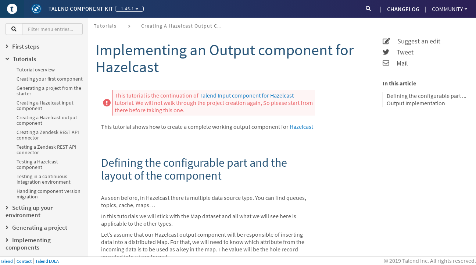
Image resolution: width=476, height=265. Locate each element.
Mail (395, 63)
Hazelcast (301, 126)
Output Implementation (416, 103)
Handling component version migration (48, 194)
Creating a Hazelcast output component (47, 120)
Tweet (398, 52)
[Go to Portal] (12, 9)
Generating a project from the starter (49, 91)
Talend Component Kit (81, 8)
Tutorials (105, 25)
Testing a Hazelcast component (37, 164)
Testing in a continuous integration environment (44, 179)
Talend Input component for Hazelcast (247, 95)
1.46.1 (129, 8)
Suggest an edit (411, 41)
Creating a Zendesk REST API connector (48, 135)
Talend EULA (47, 261)
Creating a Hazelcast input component (45, 105)
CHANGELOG (403, 9)
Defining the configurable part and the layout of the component (427, 95)
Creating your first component (50, 78)
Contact (24, 261)
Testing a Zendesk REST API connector (46, 150)
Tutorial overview (36, 69)
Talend (6, 261)
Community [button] (449, 9)
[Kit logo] (36, 9)
